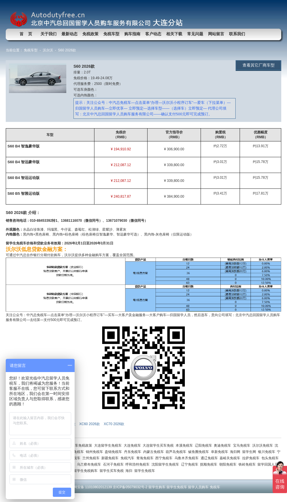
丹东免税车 (133, 452)
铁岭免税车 (248, 464)
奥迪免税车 (223, 445)
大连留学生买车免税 (159, 445)
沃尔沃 (48, 50)
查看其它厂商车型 (259, 65)
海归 (129, 471)
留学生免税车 (145, 471)
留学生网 (250, 452)
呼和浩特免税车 (138, 464)
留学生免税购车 (86, 471)
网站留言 (216, 34)
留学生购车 (157, 487)
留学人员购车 (198, 487)
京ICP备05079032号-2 (130, 487)
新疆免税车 (111, 458)
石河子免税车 (114, 464)
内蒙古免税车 (154, 452)
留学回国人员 (268, 464)
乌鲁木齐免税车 (187, 458)
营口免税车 (76, 452)
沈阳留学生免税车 (166, 464)
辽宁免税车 (190, 464)
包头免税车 (270, 458)
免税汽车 (128, 458)
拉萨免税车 (251, 458)
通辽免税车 (210, 458)
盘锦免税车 (114, 452)
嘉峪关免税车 (231, 458)
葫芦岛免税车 (177, 452)
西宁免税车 (164, 458)
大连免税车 (133, 445)
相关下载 (174, 34)
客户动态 (153, 34)
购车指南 (132, 34)
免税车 (215, 487)
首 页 (26, 34)
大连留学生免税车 (109, 445)
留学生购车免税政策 (77, 445)
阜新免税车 (220, 452)
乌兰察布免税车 (90, 464)
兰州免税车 (92, 458)
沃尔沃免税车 (263, 445)
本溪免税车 (185, 445)
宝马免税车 (242, 445)
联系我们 (237, 34)
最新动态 (69, 34)
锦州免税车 (95, 452)
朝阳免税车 (228, 464)
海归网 (236, 452)
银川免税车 (267, 452)
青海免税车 (146, 458)
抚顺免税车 (209, 464)
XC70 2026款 (114, 424)
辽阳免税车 (204, 445)
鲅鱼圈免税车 (199, 452)
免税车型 (111, 34)
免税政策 (90, 34)
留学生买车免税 (113, 471)
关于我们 (48, 34)
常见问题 (195, 34)
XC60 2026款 (90, 424)
